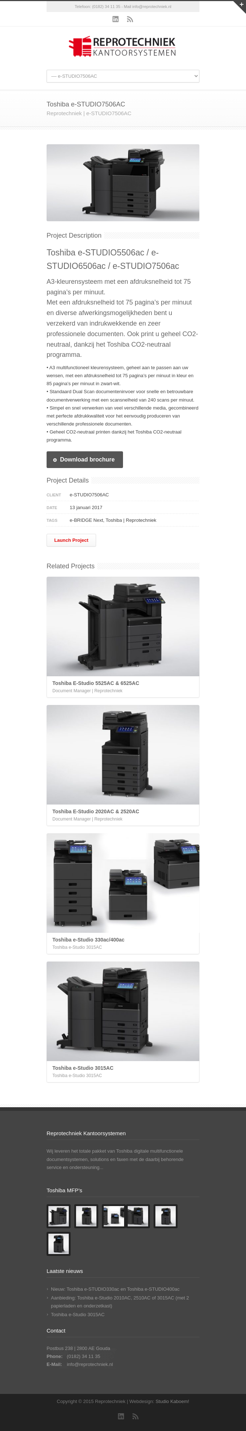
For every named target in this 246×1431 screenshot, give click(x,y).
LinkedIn (115, 19)
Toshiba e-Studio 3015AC (77, 1314)
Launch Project (71, 540)
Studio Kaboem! (172, 1401)
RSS (130, 19)
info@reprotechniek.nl (151, 6)
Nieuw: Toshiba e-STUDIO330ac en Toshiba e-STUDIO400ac (115, 1289)
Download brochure (83, 459)
